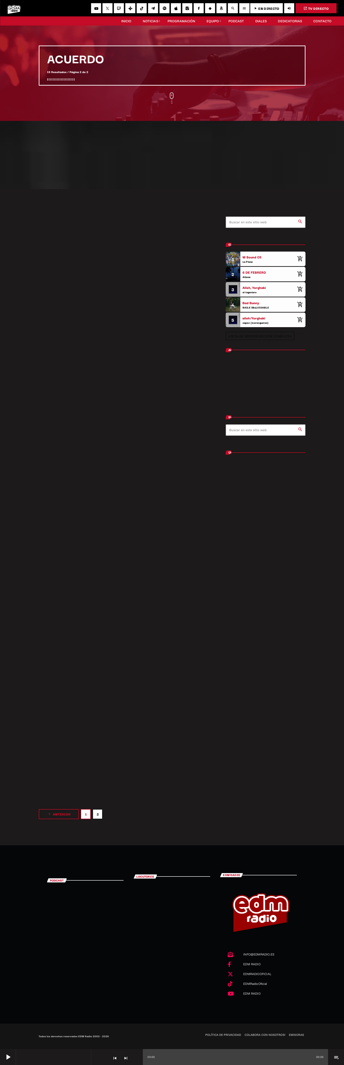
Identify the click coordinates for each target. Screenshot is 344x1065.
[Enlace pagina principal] (14, 8)
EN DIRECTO (266, 8)
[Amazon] (221, 8)
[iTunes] (176, 8)
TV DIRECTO (316, 8)
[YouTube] (96, 8)
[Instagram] (187, 8)
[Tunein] (130, 8)
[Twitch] (119, 8)
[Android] (210, 8)
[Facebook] (199, 8)
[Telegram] (153, 8)
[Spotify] (164, 8)
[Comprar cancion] (299, 259)
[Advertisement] (172, 155)
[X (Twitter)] (107, 8)
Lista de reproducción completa (260, 336)
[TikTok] (142, 8)
